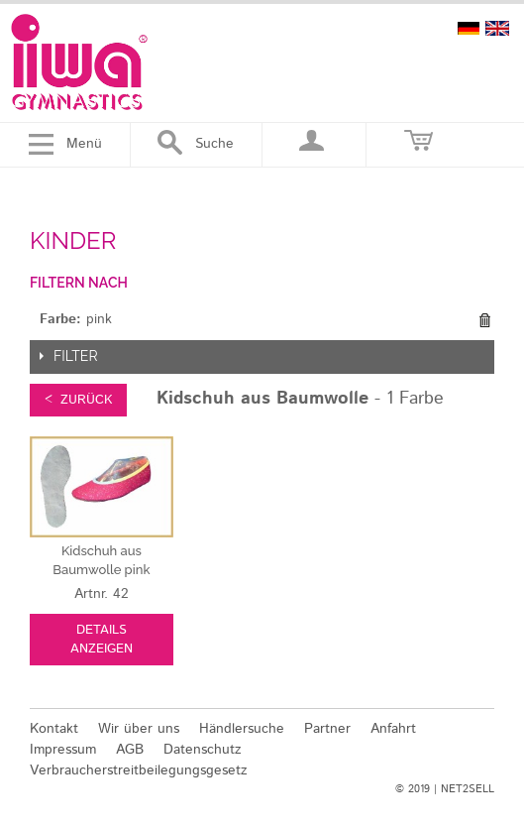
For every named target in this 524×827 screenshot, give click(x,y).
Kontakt (54, 729)
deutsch (468, 28)
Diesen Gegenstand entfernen (484, 320)
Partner (327, 729)
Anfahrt (393, 729)
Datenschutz (202, 750)
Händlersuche (241, 729)
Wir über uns (138, 729)
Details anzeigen (101, 639)
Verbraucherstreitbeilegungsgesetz (139, 770)
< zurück (78, 400)
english (497, 28)
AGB (130, 750)
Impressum (63, 750)
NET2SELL (467, 789)
